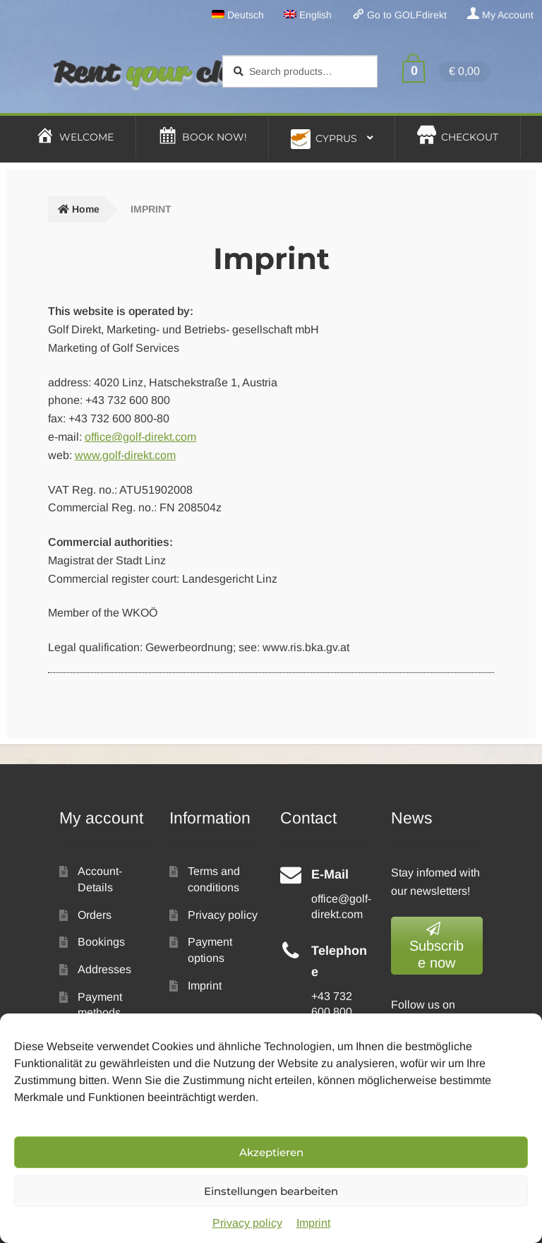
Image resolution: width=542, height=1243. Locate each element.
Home (86, 209)
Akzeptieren (271, 1152)
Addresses (104, 969)
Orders (95, 915)
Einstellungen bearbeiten (271, 1191)
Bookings (101, 942)
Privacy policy (247, 1223)
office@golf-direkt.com (140, 437)
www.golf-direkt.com (125, 455)
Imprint (313, 1223)
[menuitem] (237, 15)
